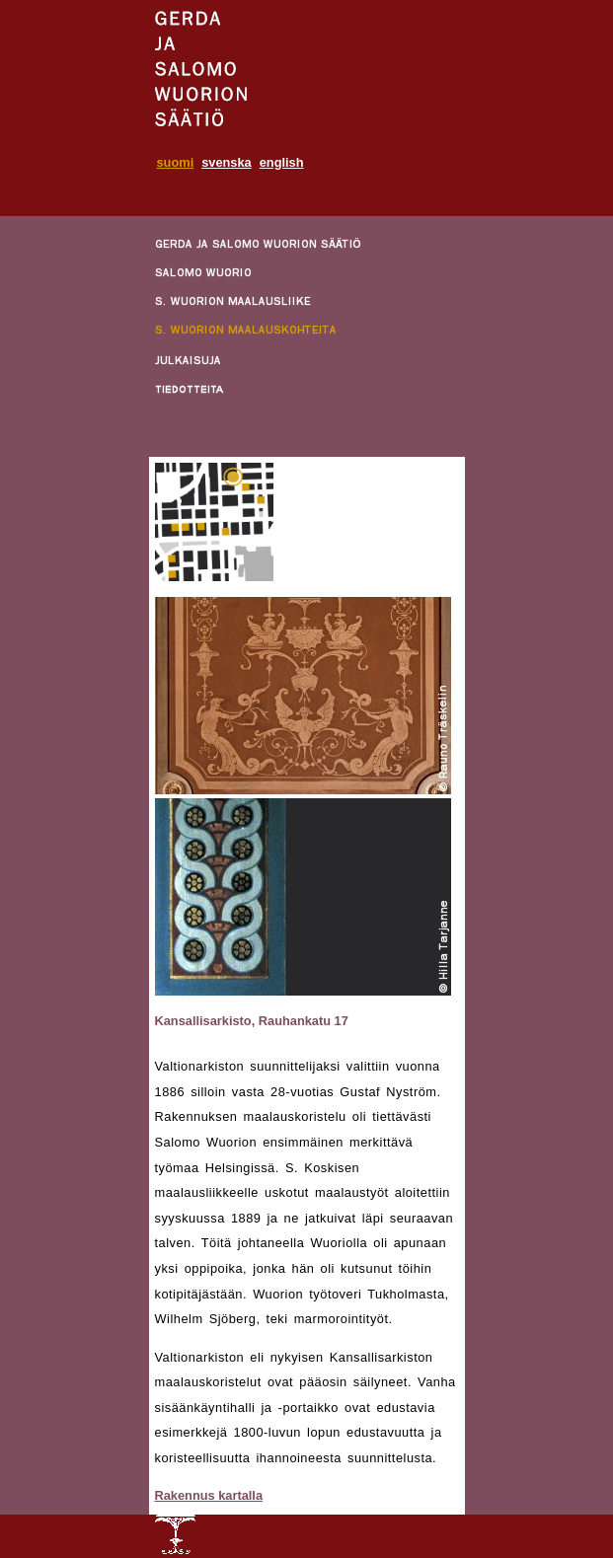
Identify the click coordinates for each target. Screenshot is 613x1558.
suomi (175, 162)
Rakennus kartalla (209, 1495)
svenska (226, 162)
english (282, 162)
